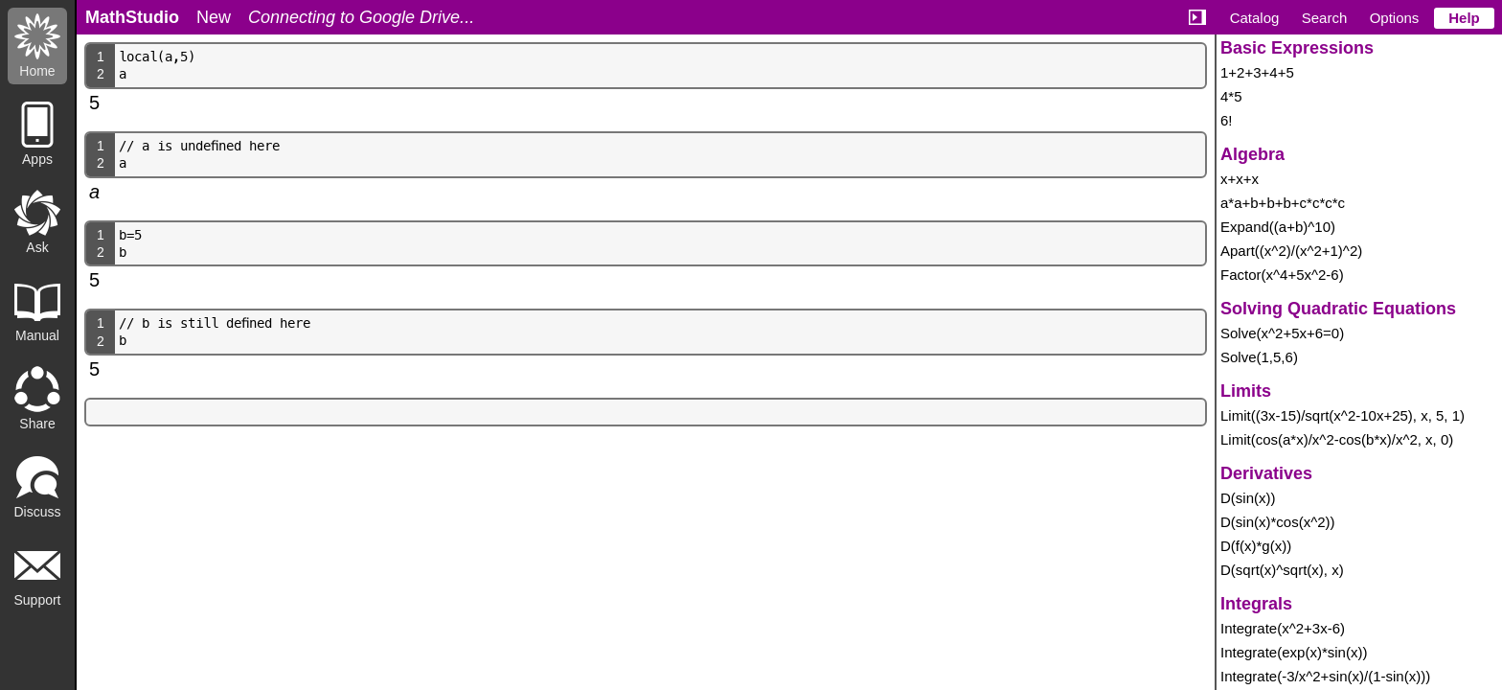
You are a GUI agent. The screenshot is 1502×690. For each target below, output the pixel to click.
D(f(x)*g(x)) (1255, 546)
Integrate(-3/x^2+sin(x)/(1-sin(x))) (1325, 676)
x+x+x (1239, 179)
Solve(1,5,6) (1259, 357)
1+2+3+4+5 (1257, 72)
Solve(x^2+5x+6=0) (1282, 333)
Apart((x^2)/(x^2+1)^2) (1291, 250)
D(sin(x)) (1248, 498)
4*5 (1231, 96)
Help (1464, 18)
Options (1395, 18)
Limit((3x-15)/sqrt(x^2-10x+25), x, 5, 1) (1342, 415)
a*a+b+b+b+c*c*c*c (1282, 203)
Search (1325, 18)
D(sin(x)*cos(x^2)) (1277, 522)
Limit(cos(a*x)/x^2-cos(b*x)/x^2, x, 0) (1336, 439)
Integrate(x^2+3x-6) (1282, 628)
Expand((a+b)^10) (1277, 226)
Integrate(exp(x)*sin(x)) (1293, 652)
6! (1226, 120)
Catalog (1255, 18)
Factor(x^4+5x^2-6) (1282, 274)
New (213, 17)
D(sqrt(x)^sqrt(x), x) (1282, 570)
